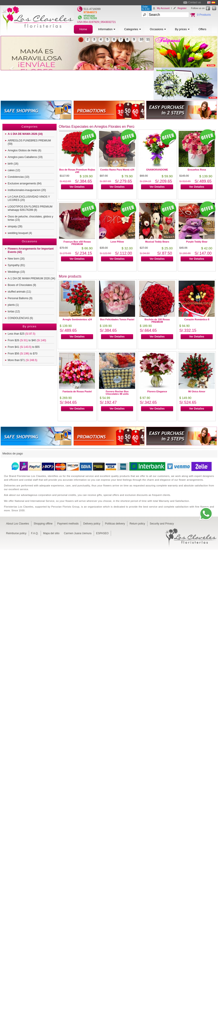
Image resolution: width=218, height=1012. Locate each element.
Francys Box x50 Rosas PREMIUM (77, 242)
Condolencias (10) (18, 176)
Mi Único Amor (196, 391)
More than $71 (22, 360)
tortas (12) (14, 311)
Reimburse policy (16, 533)
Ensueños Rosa (197, 169)
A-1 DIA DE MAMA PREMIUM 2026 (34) (31, 278)
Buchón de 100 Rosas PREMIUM (157, 320)
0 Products (204, 14)
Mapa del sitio (51, 533)
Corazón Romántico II (196, 319)
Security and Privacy (162, 523)
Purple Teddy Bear (196, 241)
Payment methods (68, 523)
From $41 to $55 (24, 346)
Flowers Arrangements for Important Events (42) (31, 250)
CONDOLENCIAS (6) (20, 318)
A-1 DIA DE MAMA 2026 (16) (25, 133)
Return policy (137, 523)
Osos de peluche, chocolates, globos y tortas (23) (30, 218)
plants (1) (13, 304)
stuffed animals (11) (19, 291)
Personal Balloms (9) (20, 298)
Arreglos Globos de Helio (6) (24, 150)
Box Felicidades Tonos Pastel (117, 319)
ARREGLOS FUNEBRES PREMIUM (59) (29, 142)
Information (106, 29)
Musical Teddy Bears (157, 241)
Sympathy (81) (16, 265)
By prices (182, 29)
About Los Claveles (17, 523)
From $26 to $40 (27, 340)
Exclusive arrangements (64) (25, 183)
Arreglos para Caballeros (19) (25, 157)
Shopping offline (43, 523)
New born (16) (16, 258)
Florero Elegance (157, 391)
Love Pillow (117, 241)
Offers (202, 29)
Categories (132, 29)
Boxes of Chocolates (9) (22, 285)
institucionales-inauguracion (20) (27, 190)
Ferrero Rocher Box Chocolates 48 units (117, 392)
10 (141, 39)
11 (148, 39)
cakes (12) (14, 170)
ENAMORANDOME (157, 169)
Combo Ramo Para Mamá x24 (117, 169)
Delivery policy (91, 523)
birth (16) (13, 163)
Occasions (158, 29)
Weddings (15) (16, 271)
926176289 (90, 18)
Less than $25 (21, 333)
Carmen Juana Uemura (78, 533)
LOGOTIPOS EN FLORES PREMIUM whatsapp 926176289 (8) (30, 208)
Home (83, 29)
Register (182, 8)
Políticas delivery (115, 523)
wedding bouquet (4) (20, 233)
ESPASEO (102, 533)
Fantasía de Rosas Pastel (77, 391)
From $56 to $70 (22, 353)
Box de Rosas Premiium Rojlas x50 (77, 170)
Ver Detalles (76, 186)
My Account (163, 8)
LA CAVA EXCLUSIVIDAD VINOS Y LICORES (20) (29, 198)
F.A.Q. (34, 533)
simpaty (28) (15, 226)
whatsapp (89, 15)
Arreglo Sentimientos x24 (77, 319)
